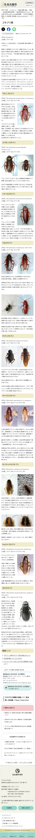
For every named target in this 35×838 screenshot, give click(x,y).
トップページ (12, 10)
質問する (22, 836)
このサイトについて (9, 818)
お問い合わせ (26, 808)
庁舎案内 (9, 808)
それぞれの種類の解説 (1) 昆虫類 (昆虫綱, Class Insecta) (17, 699)
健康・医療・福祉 (22, 10)
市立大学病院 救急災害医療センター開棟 (18, 748)
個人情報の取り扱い (9, 820)
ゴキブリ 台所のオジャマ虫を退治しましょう (17, 655)
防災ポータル (29, 5)
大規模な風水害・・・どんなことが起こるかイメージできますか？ (18, 743)
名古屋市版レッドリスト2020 (13, 658)
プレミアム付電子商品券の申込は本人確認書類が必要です (18, 727)
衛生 (30, 10)
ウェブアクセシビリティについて (13, 826)
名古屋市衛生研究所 (9, 12)
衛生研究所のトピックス (23, 12)
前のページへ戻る (13, 762)
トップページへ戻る (27, 762)
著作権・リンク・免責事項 (10, 823)
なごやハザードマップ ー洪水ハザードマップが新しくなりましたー (19, 754)
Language (30, 836)
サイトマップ (7, 815)
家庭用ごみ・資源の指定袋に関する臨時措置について (19, 714)
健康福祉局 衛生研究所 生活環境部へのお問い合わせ (18, 687)
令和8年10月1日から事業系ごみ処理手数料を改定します (18, 720)
